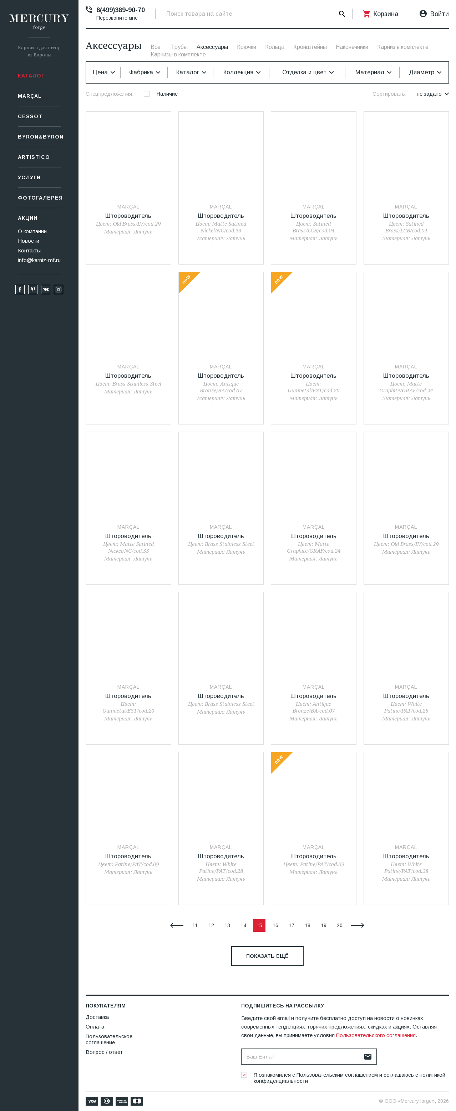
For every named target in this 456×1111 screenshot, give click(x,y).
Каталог (31, 76)
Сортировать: (389, 94)
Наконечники (352, 47)
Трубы (179, 47)
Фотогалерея (39, 198)
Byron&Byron (39, 137)
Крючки (246, 47)
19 (323, 925)
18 (307, 925)
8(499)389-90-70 (120, 10)
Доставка (97, 1017)
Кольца (274, 47)
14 (243, 925)
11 (195, 925)
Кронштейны (310, 47)
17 (291, 925)
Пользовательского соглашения (376, 1035)
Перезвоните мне (117, 18)
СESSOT (30, 116)
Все (156, 47)
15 (259, 925)
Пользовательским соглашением (337, 1075)
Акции (27, 218)
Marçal (30, 96)
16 (275, 925)
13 (227, 925)
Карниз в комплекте (403, 47)
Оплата (95, 1027)
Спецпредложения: (109, 94)
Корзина (386, 13)
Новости (28, 241)
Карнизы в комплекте (178, 54)
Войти (439, 13)
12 (211, 925)
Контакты (29, 250)
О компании (32, 231)
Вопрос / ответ (104, 1052)
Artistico (34, 157)
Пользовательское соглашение (109, 1039)
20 (340, 925)
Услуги (29, 177)
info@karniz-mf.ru (39, 260)
